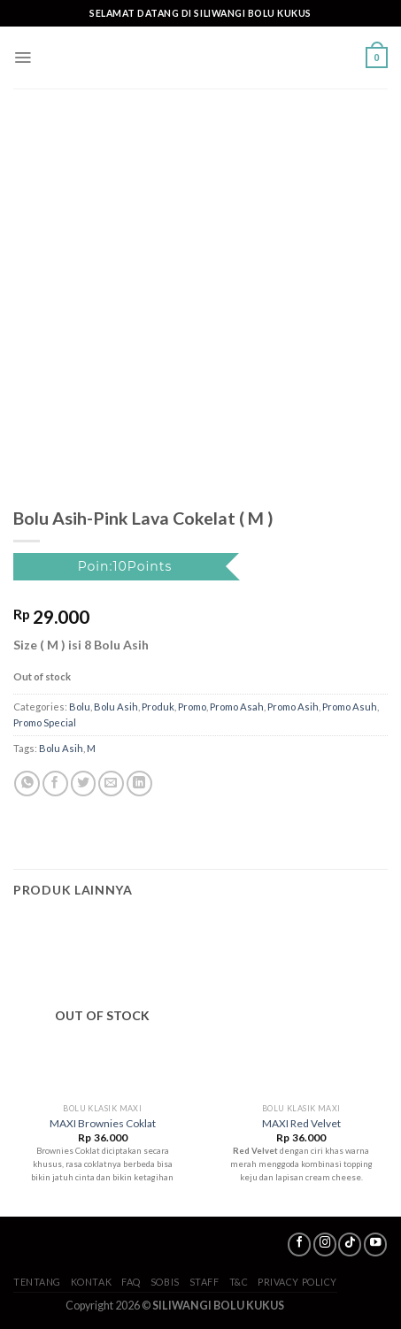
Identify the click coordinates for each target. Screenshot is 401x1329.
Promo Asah (237, 706)
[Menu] (22, 57)
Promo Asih (293, 706)
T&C (239, 1281)
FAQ (131, 1281)
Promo (192, 706)
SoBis (165, 1281)
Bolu (79, 706)
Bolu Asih (116, 706)
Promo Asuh (349, 706)
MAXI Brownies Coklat (103, 1123)
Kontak (91, 1281)
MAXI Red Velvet (301, 1123)
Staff (204, 1281)
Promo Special (44, 722)
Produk (158, 706)
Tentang (37, 1281)
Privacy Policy (297, 1281)
